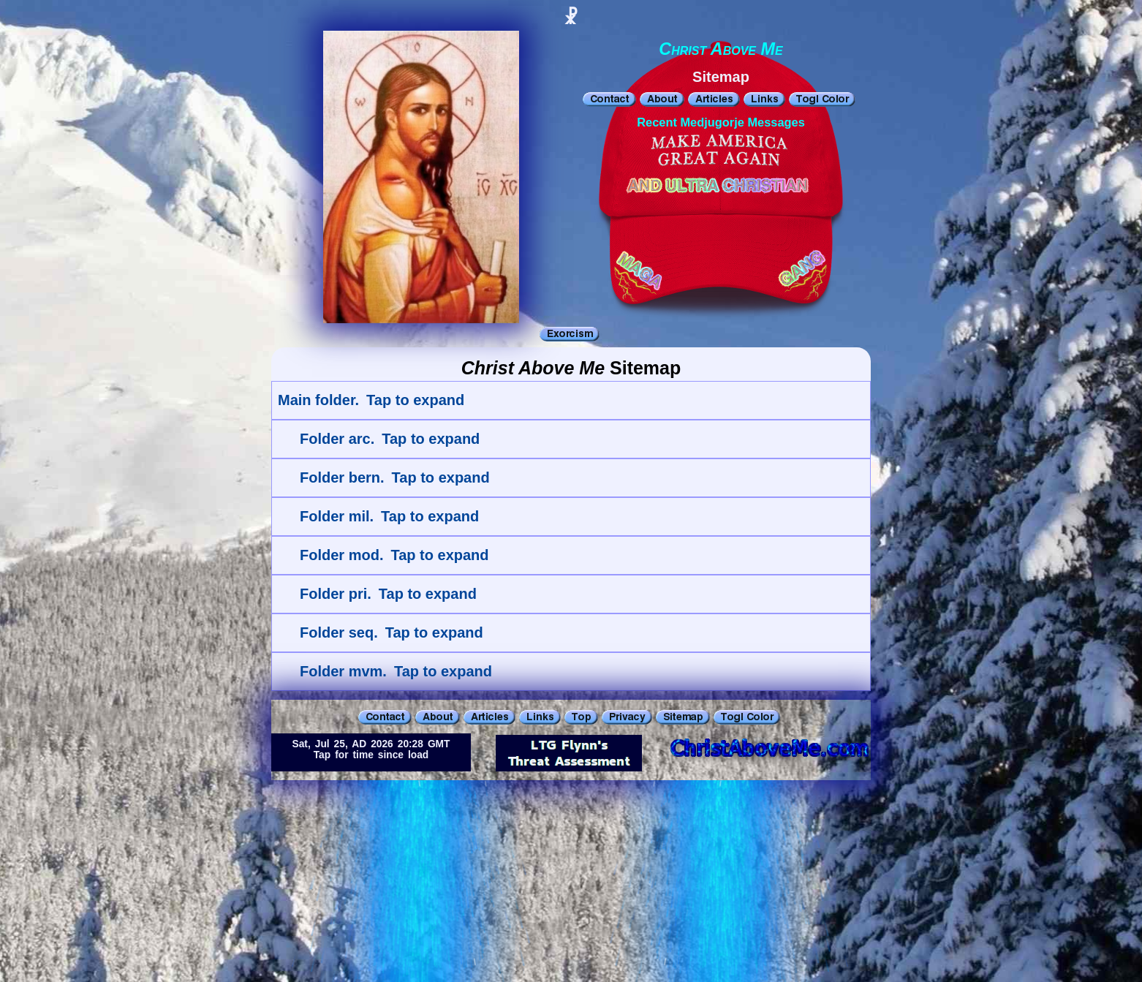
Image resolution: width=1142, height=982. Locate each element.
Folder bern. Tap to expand (395, 477)
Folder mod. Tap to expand (394, 555)
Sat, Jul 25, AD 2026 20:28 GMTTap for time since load (371, 749)
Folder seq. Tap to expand (391, 632)
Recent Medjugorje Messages (721, 122)
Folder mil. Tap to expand (389, 516)
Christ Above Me (721, 48)
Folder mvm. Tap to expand (396, 671)
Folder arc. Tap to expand (390, 439)
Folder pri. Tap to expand (388, 594)
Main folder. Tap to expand (371, 400)
